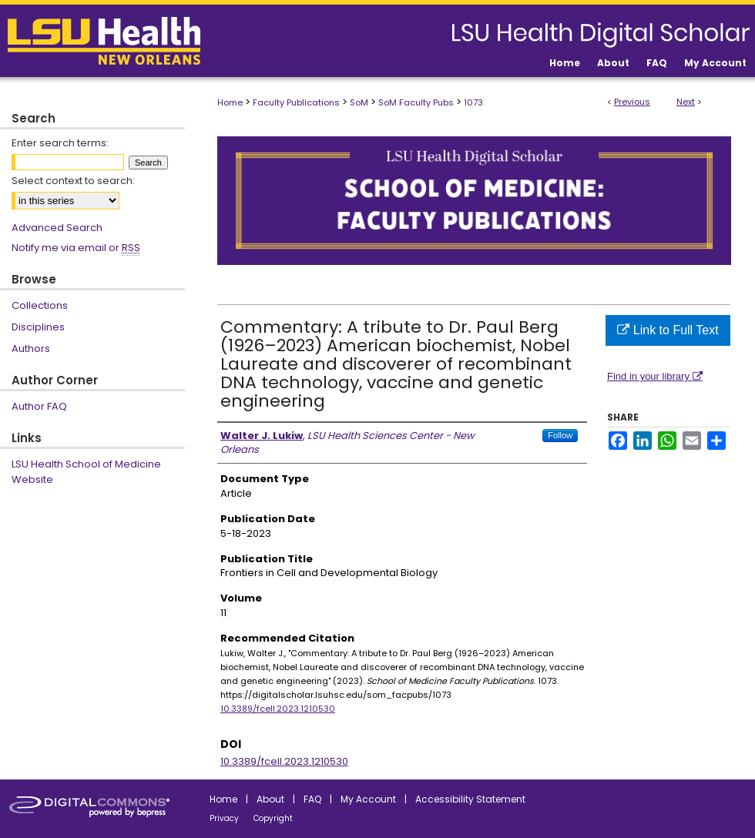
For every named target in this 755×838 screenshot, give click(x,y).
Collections (40, 305)
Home (230, 102)
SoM (359, 102)
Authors (31, 348)
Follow (560, 435)
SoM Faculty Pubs (416, 102)
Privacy (224, 818)
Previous (632, 102)
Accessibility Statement (470, 799)
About (270, 799)
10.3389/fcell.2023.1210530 (277, 708)
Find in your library (655, 376)
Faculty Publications (296, 102)
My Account (368, 799)
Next (685, 102)
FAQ (312, 799)
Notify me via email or (76, 248)
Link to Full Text (667, 330)
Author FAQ (39, 406)
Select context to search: (73, 180)
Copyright (273, 818)
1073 (473, 102)
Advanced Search (57, 227)
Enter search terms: (60, 143)
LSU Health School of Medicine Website (86, 472)
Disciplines (38, 327)
